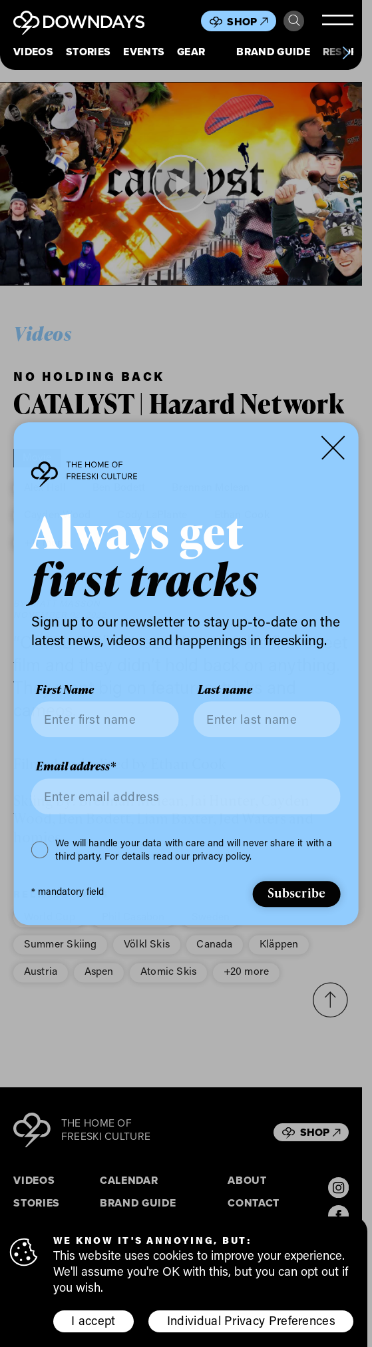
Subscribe (297, 893)
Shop (247, 21)
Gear (191, 52)
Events (143, 52)
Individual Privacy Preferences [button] (251, 1320)
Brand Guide (272, 52)
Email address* (76, 767)
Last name (225, 689)
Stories (88, 52)
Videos (33, 52)
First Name (65, 689)
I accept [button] (93, 1320)
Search (294, 21)
